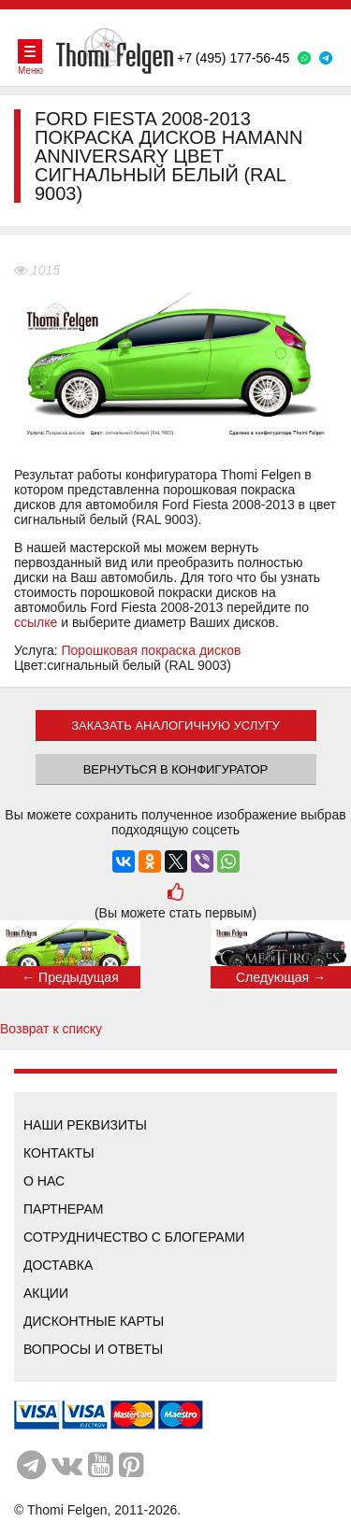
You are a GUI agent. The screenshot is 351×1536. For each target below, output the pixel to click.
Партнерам (63, 1209)
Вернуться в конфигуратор (176, 769)
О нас (44, 1180)
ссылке (35, 622)
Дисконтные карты (93, 1321)
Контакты (59, 1152)
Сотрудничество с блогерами (133, 1237)
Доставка (58, 1265)
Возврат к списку (51, 1028)
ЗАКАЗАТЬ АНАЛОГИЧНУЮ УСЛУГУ (175, 725)
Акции (45, 1293)
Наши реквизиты (85, 1124)
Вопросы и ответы (93, 1349)
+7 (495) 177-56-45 (233, 57)
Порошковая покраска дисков (151, 650)
